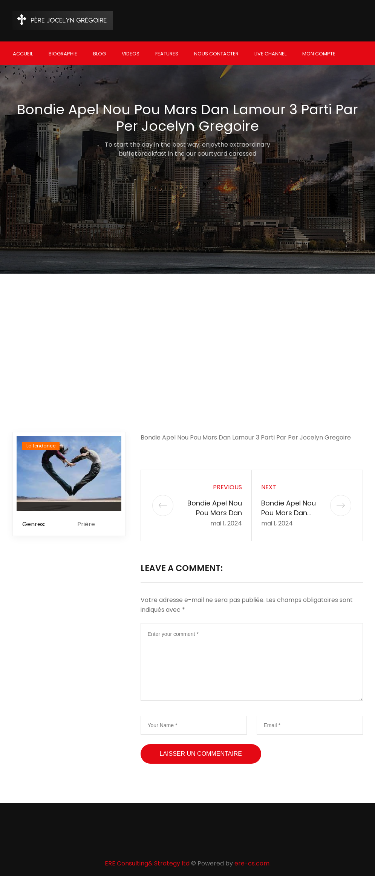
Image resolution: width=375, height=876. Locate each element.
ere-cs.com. (252, 859)
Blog (99, 51)
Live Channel (270, 51)
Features (166, 51)
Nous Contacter (216, 51)
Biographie (63, 51)
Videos (130, 51)
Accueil (23, 51)
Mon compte (318, 51)
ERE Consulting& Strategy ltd (147, 859)
